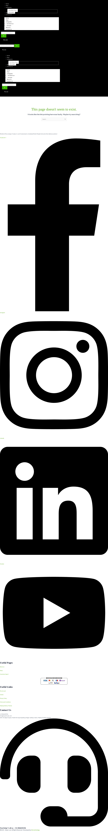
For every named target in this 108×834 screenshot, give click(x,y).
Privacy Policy (3, 699)
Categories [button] (10, 22)
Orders (2, 696)
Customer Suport (4, 675)
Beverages (9, 25)
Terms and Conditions (5, 703)
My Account (3, 692)
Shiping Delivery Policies (6, 707)
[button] (9, 7)
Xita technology (35, 831)
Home (7, 18)
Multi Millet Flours (10, 23)
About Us (8, 27)
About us (2, 668)
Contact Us (9, 29)
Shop (7, 20)
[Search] (8, 33)
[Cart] (5, 40)
